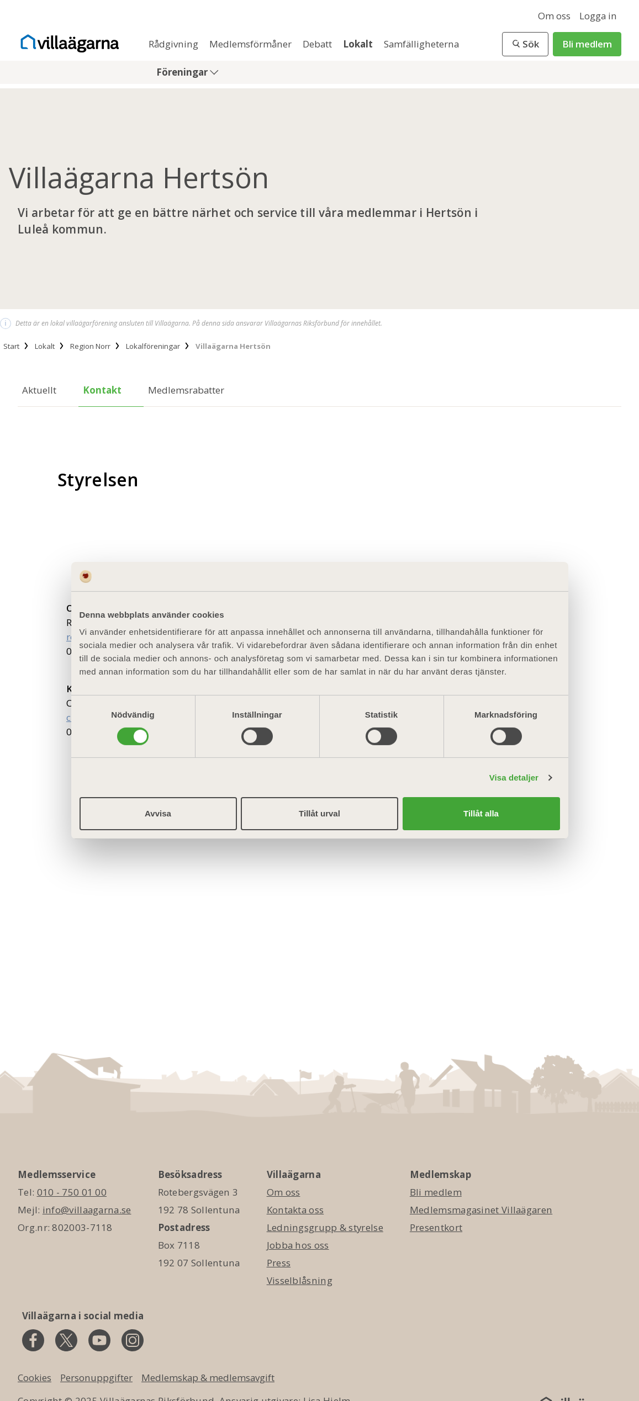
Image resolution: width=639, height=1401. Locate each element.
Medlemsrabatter (186, 390)
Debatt (318, 44)
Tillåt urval (319, 813)
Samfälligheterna (421, 44)
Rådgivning (174, 44)
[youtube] (99, 1340)
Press (279, 1262)
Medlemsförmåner (251, 44)
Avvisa (158, 813)
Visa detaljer (513, 777)
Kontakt (102, 390)
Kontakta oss (295, 1209)
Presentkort (436, 1227)
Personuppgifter (96, 1377)
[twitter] (66, 1340)
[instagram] (132, 1340)
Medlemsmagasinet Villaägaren (481, 1209)
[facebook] (33, 1340)
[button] (525, 44)
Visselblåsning (299, 1280)
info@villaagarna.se (87, 1209)
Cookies (34, 1377)
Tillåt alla (481, 813)
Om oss (554, 15)
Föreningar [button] (183, 72)
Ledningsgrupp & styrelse (325, 1227)
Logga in (598, 15)
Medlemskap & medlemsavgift (207, 1377)
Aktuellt (39, 390)
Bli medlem (587, 44)
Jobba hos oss (298, 1245)
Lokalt (359, 44)
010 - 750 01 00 (72, 1192)
